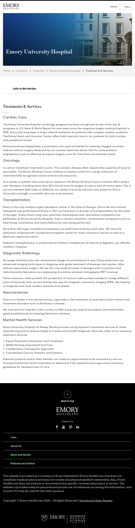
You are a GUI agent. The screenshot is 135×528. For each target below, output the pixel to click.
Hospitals (38, 70)
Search (113, 6)
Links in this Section (24, 88)
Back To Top (67, 401)
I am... (14, 437)
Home (6, 70)
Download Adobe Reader (96, 500)
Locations (22, 70)
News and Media (21, 454)
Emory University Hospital (65, 70)
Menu (127, 6)
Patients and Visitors (23, 463)
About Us (16, 446)
